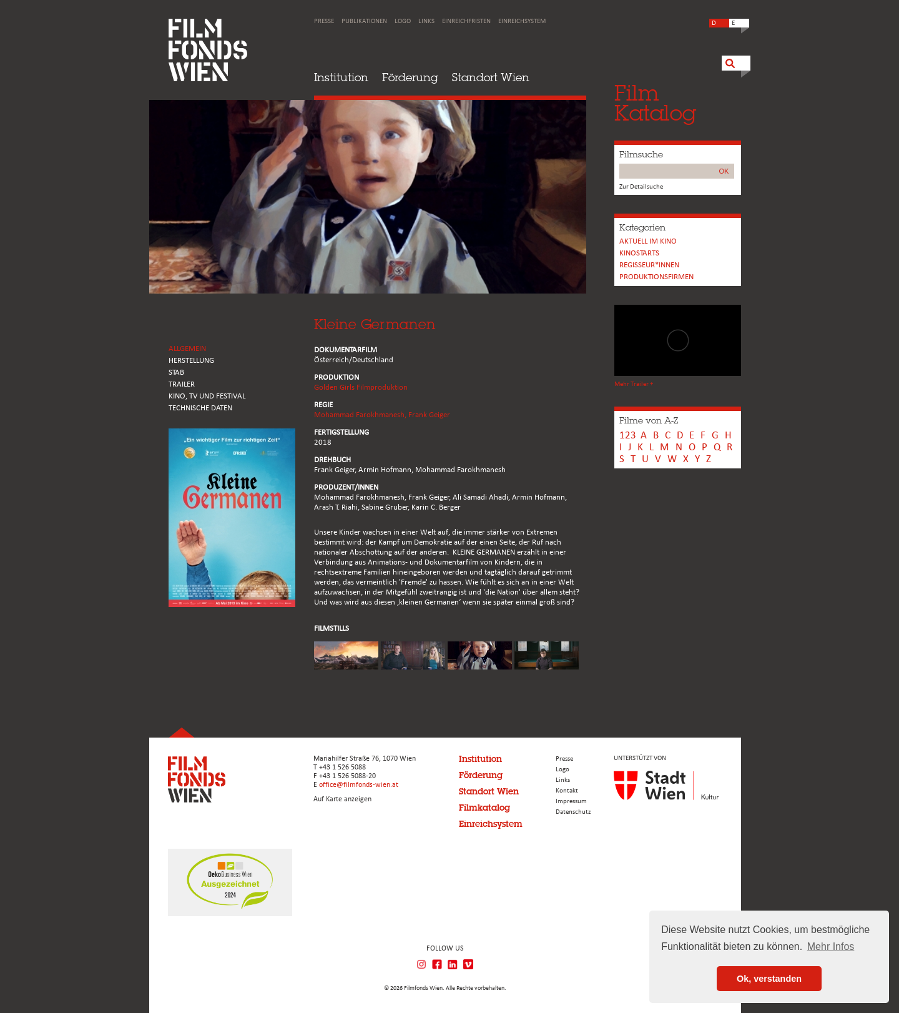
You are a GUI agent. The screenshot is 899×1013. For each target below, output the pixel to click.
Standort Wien (490, 77)
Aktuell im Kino (648, 241)
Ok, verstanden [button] (769, 979)
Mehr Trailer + (633, 384)
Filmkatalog (484, 807)
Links (426, 21)
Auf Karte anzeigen (342, 799)
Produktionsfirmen (656, 277)
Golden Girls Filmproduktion (361, 387)
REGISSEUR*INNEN (649, 265)
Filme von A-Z (648, 420)
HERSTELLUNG (191, 361)
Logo (403, 21)
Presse (324, 21)
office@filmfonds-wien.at (358, 785)
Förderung (410, 77)
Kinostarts (639, 253)
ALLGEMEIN (187, 349)
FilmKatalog (655, 102)
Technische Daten (200, 408)
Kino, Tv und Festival (207, 396)
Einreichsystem (522, 21)
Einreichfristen (466, 21)
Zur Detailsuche (641, 187)
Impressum (571, 801)
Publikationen (364, 21)
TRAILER (182, 384)
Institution (341, 77)
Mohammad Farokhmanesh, (361, 415)
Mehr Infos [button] (831, 946)
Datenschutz (573, 812)
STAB (176, 372)
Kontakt (567, 791)
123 (627, 435)
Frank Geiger (429, 415)
